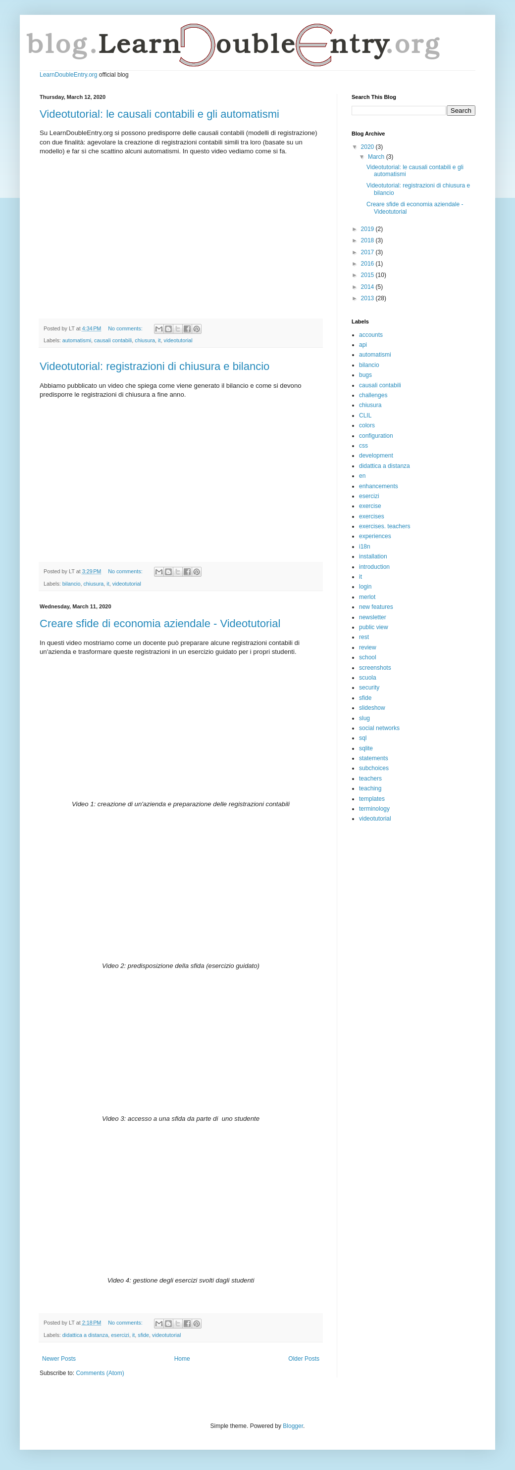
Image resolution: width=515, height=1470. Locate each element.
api (363, 344)
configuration (376, 435)
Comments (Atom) (100, 1373)
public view (373, 627)
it (159, 340)
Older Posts (303, 1358)
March (377, 156)
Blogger (293, 1426)
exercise (370, 506)
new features (376, 606)
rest (364, 637)
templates (372, 798)
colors (367, 425)
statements (373, 758)
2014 (368, 286)
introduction (374, 566)
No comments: (126, 328)
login (365, 586)
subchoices (374, 768)
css (363, 445)
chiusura (145, 340)
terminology (374, 808)
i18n (364, 546)
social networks (379, 728)
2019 (368, 229)
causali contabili (113, 340)
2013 (368, 298)
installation (373, 556)
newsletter (372, 617)
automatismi (76, 340)
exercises (371, 516)
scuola (367, 677)
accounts (371, 334)
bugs (365, 374)
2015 (368, 275)
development (376, 455)
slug (364, 718)
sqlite (366, 748)
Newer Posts (59, 1358)
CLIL (365, 415)
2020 (368, 146)
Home (182, 1358)
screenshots (375, 667)
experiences (375, 536)
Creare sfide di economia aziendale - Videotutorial (160, 623)
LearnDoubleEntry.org (69, 74)
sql (362, 738)
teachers (370, 778)
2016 (368, 263)
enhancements (378, 486)
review (367, 647)
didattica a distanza (85, 1335)
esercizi (120, 1335)
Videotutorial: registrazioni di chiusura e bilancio (154, 366)
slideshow (372, 707)
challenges (373, 395)
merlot (367, 597)
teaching (370, 788)
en (362, 475)
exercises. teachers (384, 526)
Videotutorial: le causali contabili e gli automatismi (159, 114)
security (369, 687)
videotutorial (177, 340)
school (367, 657)
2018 (368, 240)
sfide (143, 1335)
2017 (368, 252)
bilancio (71, 584)
